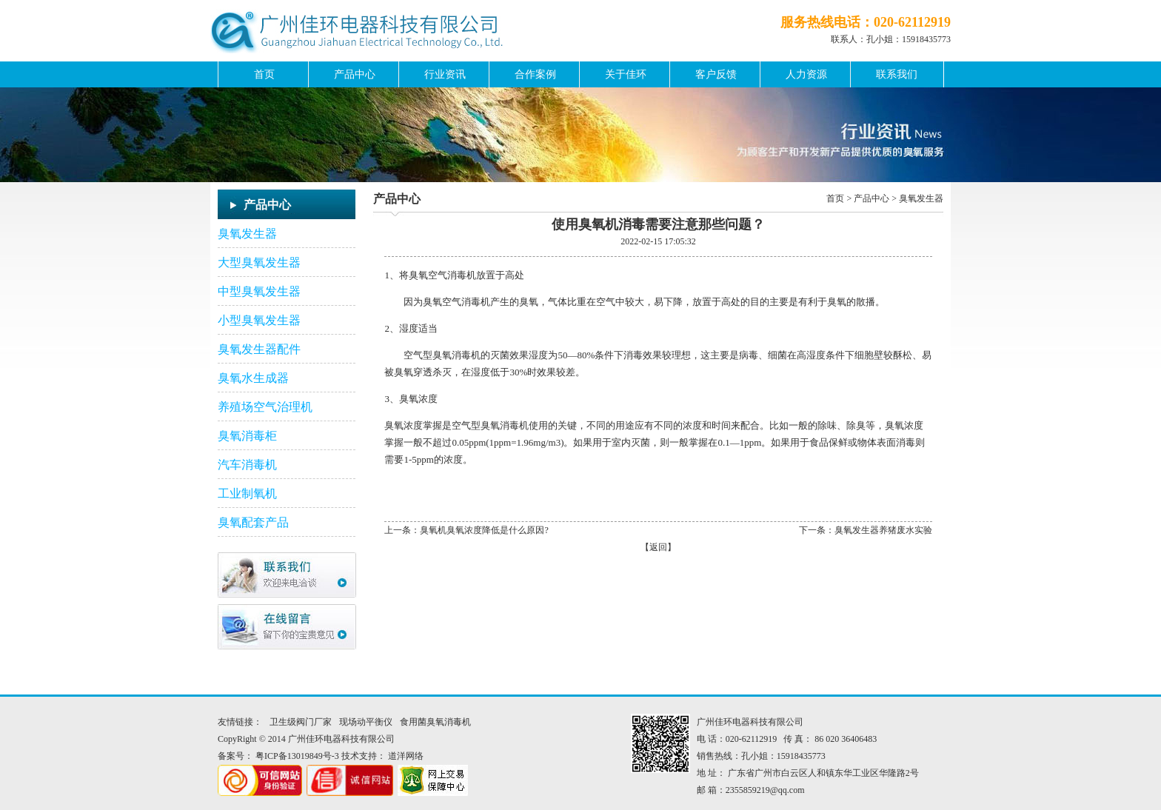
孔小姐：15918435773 (908, 39)
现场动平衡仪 (365, 722)
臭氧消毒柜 (247, 435)
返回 (658, 547)
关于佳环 (625, 74)
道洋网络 (406, 756)
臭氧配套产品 (253, 522)
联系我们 (896, 74)
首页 (264, 74)
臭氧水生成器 (253, 378)
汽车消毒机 (247, 464)
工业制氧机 (247, 493)
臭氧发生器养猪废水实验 (883, 530)
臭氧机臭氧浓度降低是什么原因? (484, 530)
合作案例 (535, 74)
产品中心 (354, 74)
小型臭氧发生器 (259, 320)
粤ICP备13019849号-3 (297, 756)
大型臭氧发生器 (259, 262)
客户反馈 (716, 74)
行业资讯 (445, 74)
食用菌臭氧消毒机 (435, 722)
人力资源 (806, 74)
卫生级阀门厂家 (301, 722)
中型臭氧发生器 (259, 291)
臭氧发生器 (247, 233)
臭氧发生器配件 (259, 349)
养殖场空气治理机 (265, 407)
